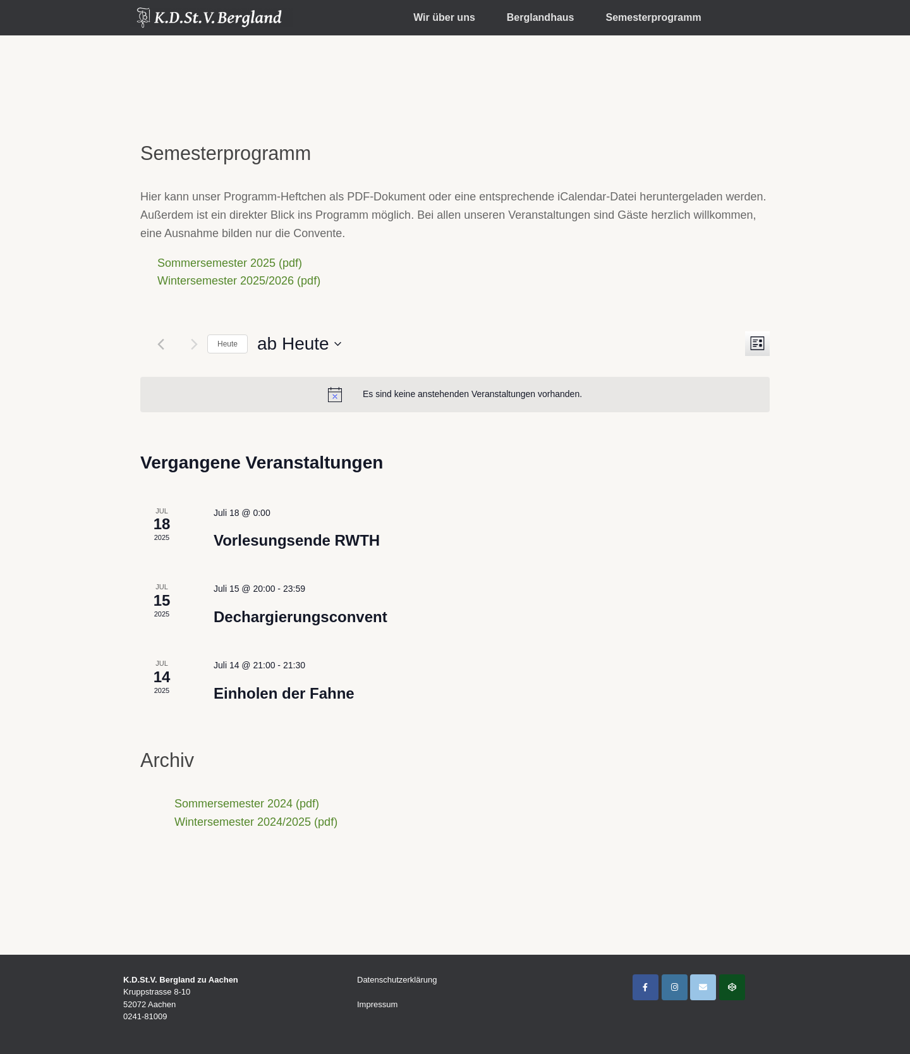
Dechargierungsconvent (300, 616)
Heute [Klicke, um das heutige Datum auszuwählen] (227, 344)
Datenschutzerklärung (397, 979)
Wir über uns (444, 17)
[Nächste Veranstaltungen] (194, 344)
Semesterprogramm (653, 17)
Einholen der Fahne (284, 693)
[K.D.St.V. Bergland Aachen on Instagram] (675, 987)
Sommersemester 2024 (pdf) (246, 803)
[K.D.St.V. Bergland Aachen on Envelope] (703, 987)
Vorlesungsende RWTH (297, 540)
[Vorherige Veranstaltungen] (160, 344)
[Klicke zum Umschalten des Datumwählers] (299, 344)
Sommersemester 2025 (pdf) (229, 263)
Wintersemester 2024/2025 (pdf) (255, 822)
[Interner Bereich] (732, 987)
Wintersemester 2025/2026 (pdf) (238, 280)
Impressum (377, 1004)
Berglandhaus (540, 17)
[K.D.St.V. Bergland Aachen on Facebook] (645, 987)
